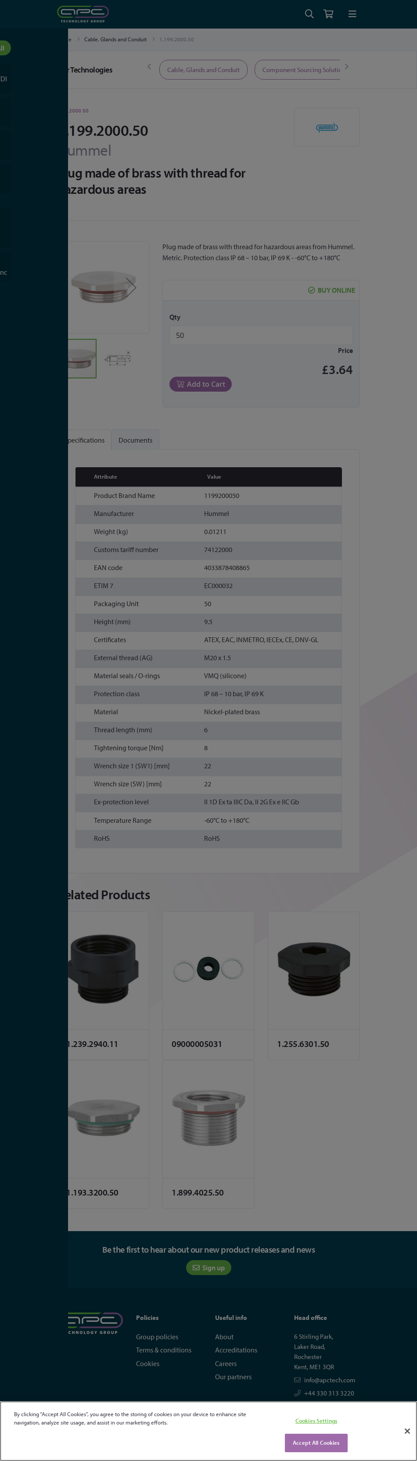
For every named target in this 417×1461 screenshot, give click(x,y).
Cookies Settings (316, 1420)
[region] (208, 1431)
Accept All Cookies (316, 1442)
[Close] (407, 1431)
